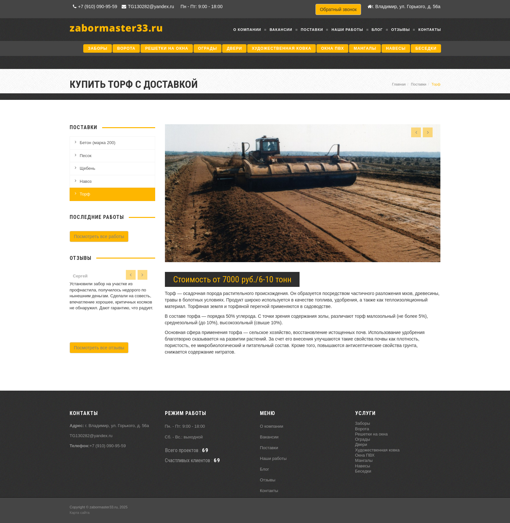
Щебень (87, 168)
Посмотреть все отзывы (99, 347)
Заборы (97, 48)
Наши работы (347, 30)
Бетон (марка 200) (97, 142)
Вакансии (281, 30)
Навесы (396, 48)
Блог (377, 30)
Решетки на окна (166, 48)
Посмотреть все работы (99, 236)
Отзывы (400, 30)
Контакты (429, 30)
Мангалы (365, 48)
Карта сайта (79, 513)
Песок (85, 155)
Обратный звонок (338, 9)
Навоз (85, 181)
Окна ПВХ (332, 48)
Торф (85, 194)
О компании (247, 30)
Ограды (207, 48)
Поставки (312, 30)
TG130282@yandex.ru (147, 6)
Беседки (425, 48)
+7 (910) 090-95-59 (94, 6)
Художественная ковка (281, 48)
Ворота (126, 48)
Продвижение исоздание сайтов (424, 509)
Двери (234, 48)
